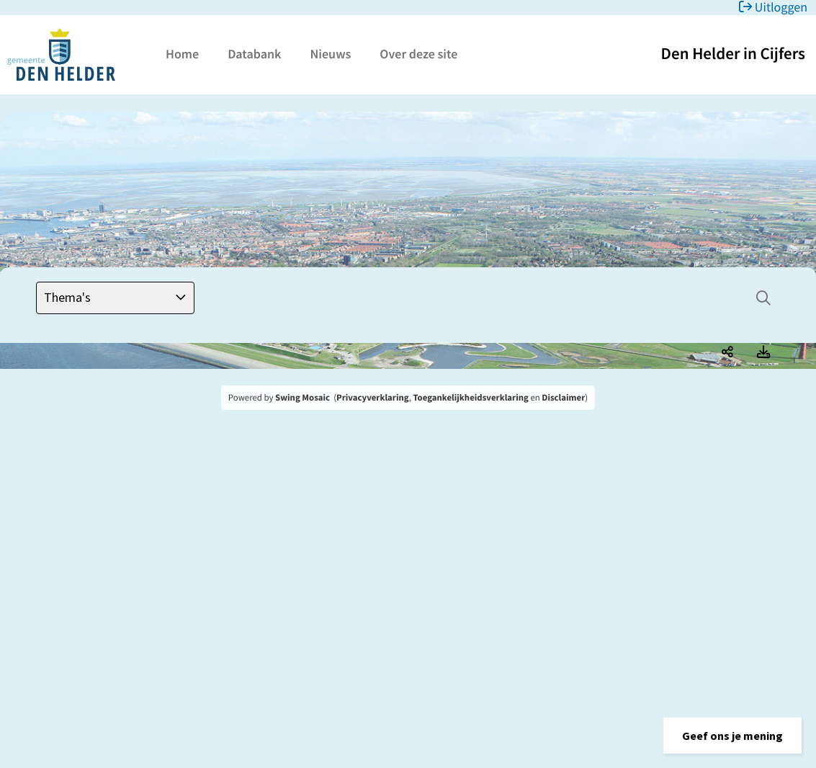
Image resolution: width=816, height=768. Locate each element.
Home (182, 53)
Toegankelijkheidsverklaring (470, 397)
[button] (732, 736)
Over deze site (418, 53)
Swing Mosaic (302, 397)
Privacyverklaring (372, 397)
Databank (254, 53)
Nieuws (330, 53)
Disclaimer (563, 397)
